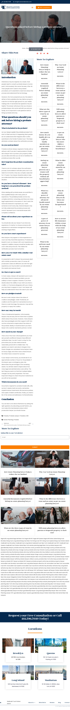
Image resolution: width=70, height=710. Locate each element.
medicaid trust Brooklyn (8, 543)
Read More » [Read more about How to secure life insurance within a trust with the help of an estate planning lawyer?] (60, 237)
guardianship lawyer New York (52, 591)
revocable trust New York (54, 563)
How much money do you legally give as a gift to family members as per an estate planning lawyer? (44, 141)
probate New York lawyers (27, 579)
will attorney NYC (20, 568)
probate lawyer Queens (17, 557)
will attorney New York (8, 568)
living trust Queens (48, 541)
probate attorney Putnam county (38, 550)
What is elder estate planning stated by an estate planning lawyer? (60, 167)
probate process (17, 197)
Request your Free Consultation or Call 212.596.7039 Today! (35, 617)
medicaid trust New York (39, 543)
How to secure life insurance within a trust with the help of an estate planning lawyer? (60, 225)
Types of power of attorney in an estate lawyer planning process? (44, 224)
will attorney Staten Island (47, 568)
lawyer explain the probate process (18, 132)
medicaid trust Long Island (24, 543)
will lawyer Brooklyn (61, 568)
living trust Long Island (13, 541)
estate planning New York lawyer (51, 584)
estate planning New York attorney (54, 581)
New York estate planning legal (33, 545)
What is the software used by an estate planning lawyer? (44, 246)
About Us (31, 702)
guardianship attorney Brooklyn (27, 586)
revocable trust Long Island (24, 563)
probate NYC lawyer (11, 561)
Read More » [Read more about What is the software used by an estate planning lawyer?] (44, 255)
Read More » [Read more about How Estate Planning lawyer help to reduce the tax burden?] (44, 78)
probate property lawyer (56, 561)
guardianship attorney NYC (21, 588)
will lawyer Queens (42, 570)
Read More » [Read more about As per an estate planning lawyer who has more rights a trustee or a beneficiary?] (60, 153)
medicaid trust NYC (53, 543)
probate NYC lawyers (24, 561)
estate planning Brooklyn (35, 581)
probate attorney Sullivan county (44, 552)
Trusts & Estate (13, 7)
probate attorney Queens (57, 550)
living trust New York (26, 541)
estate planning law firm (13, 8)
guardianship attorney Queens (39, 588)
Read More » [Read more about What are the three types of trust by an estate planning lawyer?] (44, 125)
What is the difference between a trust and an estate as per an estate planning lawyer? (60, 91)
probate (27, 360)
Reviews (51, 702)
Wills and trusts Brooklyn (16, 572)
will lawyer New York (21, 570)
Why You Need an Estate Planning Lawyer (60, 68)
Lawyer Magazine (11, 577)
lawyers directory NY (40, 563)
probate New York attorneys (47, 559)
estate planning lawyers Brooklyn (17, 581)
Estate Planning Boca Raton (50, 575)
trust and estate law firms (43, 579)
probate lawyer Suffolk (12, 559)
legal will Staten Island (50, 538)
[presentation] (13, 442)
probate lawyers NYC (48, 557)
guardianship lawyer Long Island (33, 591)
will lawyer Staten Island (56, 570)
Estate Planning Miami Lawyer (26, 577)
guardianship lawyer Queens (22, 593)
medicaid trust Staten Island (14, 545)
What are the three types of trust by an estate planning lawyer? (44, 115)
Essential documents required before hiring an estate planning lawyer (44, 90)
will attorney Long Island (60, 566)
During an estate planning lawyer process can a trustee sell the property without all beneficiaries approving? (44, 170)
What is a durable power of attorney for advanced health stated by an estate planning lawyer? (44, 200)
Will (27, 416)
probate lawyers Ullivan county (28, 559)
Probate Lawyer (14, 416)
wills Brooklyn (37, 575)
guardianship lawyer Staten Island (42, 593)
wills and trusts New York (48, 572)
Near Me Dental (57, 593)
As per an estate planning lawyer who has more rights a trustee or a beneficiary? (60, 140)
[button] (32, 7)
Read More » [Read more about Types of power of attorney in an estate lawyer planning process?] (44, 234)
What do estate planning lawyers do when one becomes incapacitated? (60, 199)
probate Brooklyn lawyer (17, 554)
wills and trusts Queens (8, 575)
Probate (6, 416)
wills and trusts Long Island (32, 572)
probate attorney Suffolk (26, 552)
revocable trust (27, 566)
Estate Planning (8, 420)
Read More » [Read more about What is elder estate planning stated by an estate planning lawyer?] (60, 178)
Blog (59, 702)
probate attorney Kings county (44, 548)
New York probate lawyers (51, 545)
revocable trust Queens (14, 566)
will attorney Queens (32, 568)
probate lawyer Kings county (34, 554)
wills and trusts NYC (62, 572)
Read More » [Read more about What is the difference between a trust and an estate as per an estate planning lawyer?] (60, 104)
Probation (23, 416)
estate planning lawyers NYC (9, 579)
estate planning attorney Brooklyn (29, 584)
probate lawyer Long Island (51, 554)
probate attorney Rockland (9, 552)
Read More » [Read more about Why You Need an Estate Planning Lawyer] (60, 76)
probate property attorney (40, 561)
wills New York (50, 577)
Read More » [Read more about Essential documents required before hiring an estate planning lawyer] (44, 102)
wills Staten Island (60, 577)
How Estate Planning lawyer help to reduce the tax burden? (44, 69)
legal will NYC (29, 538)
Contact (67, 702)
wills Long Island (40, 577)
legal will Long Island (7, 538)
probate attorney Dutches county (24, 548)
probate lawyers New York (33, 557)
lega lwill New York (19, 538)
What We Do (42, 702)
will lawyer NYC (32, 570)
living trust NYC (37, 541)
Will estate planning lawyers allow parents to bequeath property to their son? (60, 116)
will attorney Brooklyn (45, 566)
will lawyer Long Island (7, 570)
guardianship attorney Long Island (47, 586)
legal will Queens (38, 538)
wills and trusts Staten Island (24, 575)
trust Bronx (35, 566)
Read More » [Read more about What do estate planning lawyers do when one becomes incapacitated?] (60, 211)
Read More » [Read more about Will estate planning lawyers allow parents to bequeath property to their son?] (60, 127)
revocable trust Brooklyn (8, 563)
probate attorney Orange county (17, 550)
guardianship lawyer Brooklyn (14, 591)
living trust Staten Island (61, 541)
